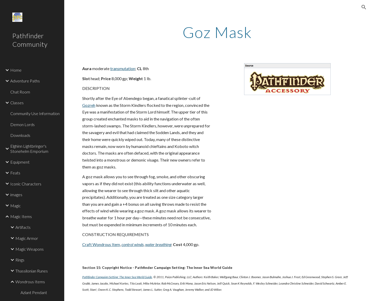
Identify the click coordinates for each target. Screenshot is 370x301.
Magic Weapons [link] (29, 249)
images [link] (16, 194)
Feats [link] (15, 172)
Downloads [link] (20, 135)
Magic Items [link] (21, 216)
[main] (217, 32)
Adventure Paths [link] (25, 80)
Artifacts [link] (23, 227)
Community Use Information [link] (35, 113)
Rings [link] (19, 259)
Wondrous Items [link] (30, 281)
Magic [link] (15, 205)
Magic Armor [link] (26, 238)
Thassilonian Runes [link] (31, 270)
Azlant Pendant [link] (34, 292)
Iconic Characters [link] (25, 183)
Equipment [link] (20, 161)
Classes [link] (17, 102)
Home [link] (16, 70)
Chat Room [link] (20, 91)
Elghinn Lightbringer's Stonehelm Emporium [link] (29, 148)
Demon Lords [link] (22, 124)
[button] (364, 7)
